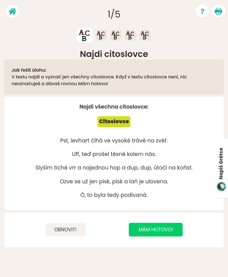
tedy (113, 195)
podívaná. (134, 195)
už (85, 181)
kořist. (184, 168)
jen (93, 181)
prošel (100, 154)
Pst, (64, 140)
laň (133, 181)
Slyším (44, 168)
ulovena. (156, 181)
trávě (139, 140)
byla (100, 195)
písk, (104, 181)
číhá (97, 140)
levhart (79, 140)
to (89, 195)
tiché (61, 168)
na (150, 140)
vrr (72, 168)
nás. (150, 154)
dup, (133, 168)
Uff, (76, 154)
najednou (96, 168)
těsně (118, 154)
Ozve (66, 181)
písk (117, 181)
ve (107, 140)
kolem (135, 154)
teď (86, 154)
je (141, 181)
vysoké (121, 140)
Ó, (83, 195)
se (77, 181)
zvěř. (162, 140)
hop (115, 168)
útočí (160, 168)
